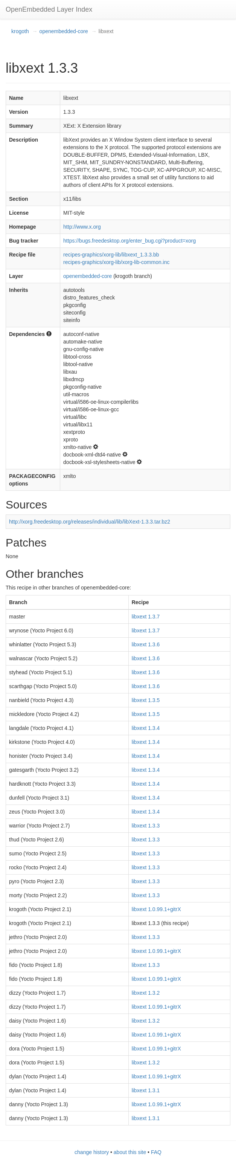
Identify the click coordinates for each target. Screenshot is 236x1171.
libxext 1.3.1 (146, 1090)
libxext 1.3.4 (146, 728)
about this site (130, 1152)
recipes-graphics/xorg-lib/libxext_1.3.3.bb (111, 255)
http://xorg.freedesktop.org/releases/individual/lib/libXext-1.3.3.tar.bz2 (89, 522)
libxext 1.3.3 (146, 826)
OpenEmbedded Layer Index (49, 9)
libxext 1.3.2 (146, 993)
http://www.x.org (82, 227)
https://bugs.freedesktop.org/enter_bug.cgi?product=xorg (129, 241)
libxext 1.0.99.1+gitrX (156, 909)
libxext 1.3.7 (146, 617)
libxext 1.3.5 (146, 700)
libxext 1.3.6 (146, 644)
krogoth (20, 31)
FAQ (156, 1152)
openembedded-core (64, 31)
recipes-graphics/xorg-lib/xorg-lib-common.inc (116, 262)
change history (92, 1152)
